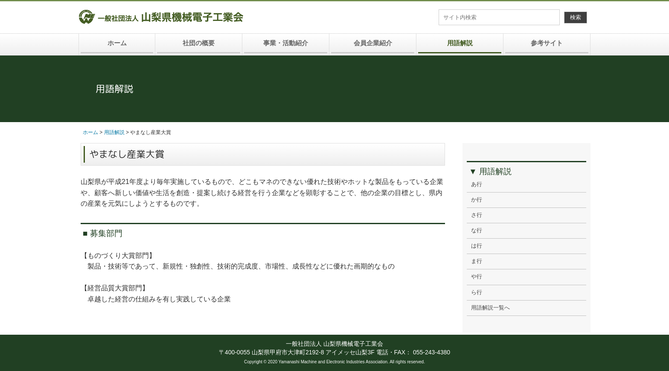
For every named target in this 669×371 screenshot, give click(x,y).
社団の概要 (199, 43)
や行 (476, 277)
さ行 (476, 215)
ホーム (117, 43)
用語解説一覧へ (490, 308)
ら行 (476, 292)
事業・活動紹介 (285, 43)
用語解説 (460, 43)
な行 (476, 231)
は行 (476, 246)
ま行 (476, 261)
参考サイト (547, 43)
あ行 (476, 184)
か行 (476, 200)
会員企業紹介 (373, 43)
